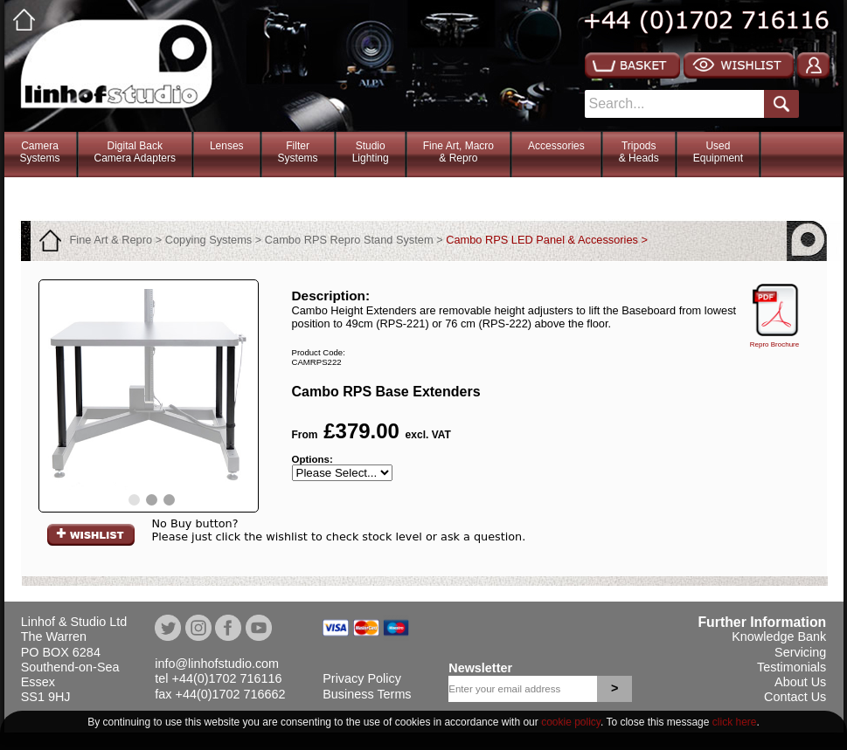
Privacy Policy (362, 678)
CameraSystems (40, 152)
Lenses (227, 146)
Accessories (556, 146)
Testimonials (791, 667)
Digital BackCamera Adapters (135, 152)
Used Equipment (718, 152)
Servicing (800, 652)
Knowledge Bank (779, 636)
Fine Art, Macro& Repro (458, 152)
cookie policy (571, 722)
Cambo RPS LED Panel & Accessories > (547, 239)
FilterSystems (298, 152)
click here (734, 722)
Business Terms (367, 694)
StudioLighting (370, 152)
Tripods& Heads (639, 152)
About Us (800, 682)
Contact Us (795, 697)
